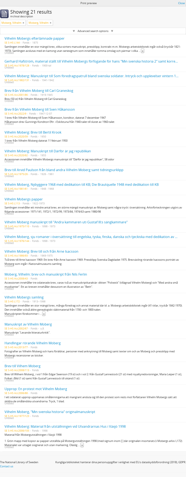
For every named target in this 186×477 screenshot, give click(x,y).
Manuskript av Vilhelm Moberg (28, 324)
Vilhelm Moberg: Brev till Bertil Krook (33, 132)
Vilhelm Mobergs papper (24, 199)
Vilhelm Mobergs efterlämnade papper (35, 38)
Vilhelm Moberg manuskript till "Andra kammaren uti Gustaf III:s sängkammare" (66, 222)
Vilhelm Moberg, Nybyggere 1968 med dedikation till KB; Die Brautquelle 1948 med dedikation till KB (82, 184)
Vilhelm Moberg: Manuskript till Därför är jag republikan (48, 151)
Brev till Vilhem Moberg (23, 366)
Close (181, 3)
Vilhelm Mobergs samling (24, 297)
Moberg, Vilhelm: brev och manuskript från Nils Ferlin (46, 274)
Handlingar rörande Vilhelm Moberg (33, 343)
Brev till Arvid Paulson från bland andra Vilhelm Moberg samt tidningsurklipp (64, 170)
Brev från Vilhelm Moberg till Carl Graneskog (39, 90)
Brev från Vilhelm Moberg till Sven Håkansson (40, 109)
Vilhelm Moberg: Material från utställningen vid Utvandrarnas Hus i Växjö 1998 (65, 426)
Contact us (6, 466)
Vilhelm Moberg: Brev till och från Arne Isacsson (41, 251)
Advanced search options (93, 31)
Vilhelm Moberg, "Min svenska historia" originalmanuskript (50, 412)
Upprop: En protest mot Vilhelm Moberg (36, 389)
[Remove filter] (23, 23)
